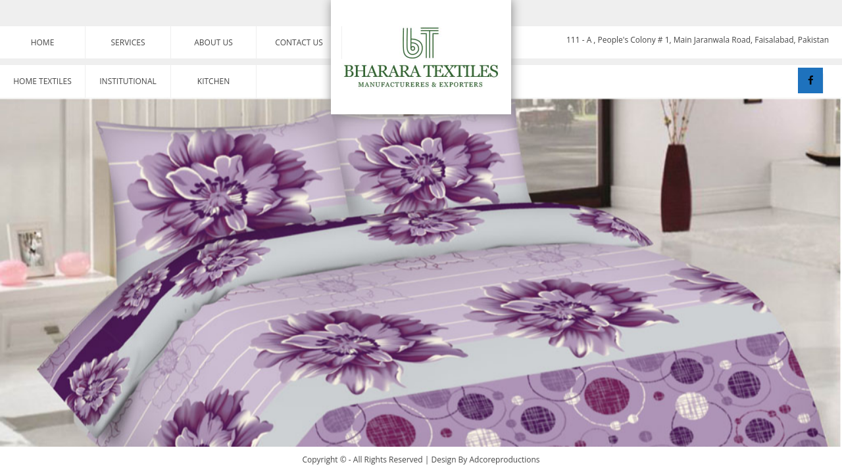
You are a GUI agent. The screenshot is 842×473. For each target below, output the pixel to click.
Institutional (127, 81)
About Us (213, 42)
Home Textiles (42, 81)
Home (43, 42)
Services (128, 42)
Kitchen (213, 81)
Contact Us (299, 42)
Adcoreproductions (505, 459)
